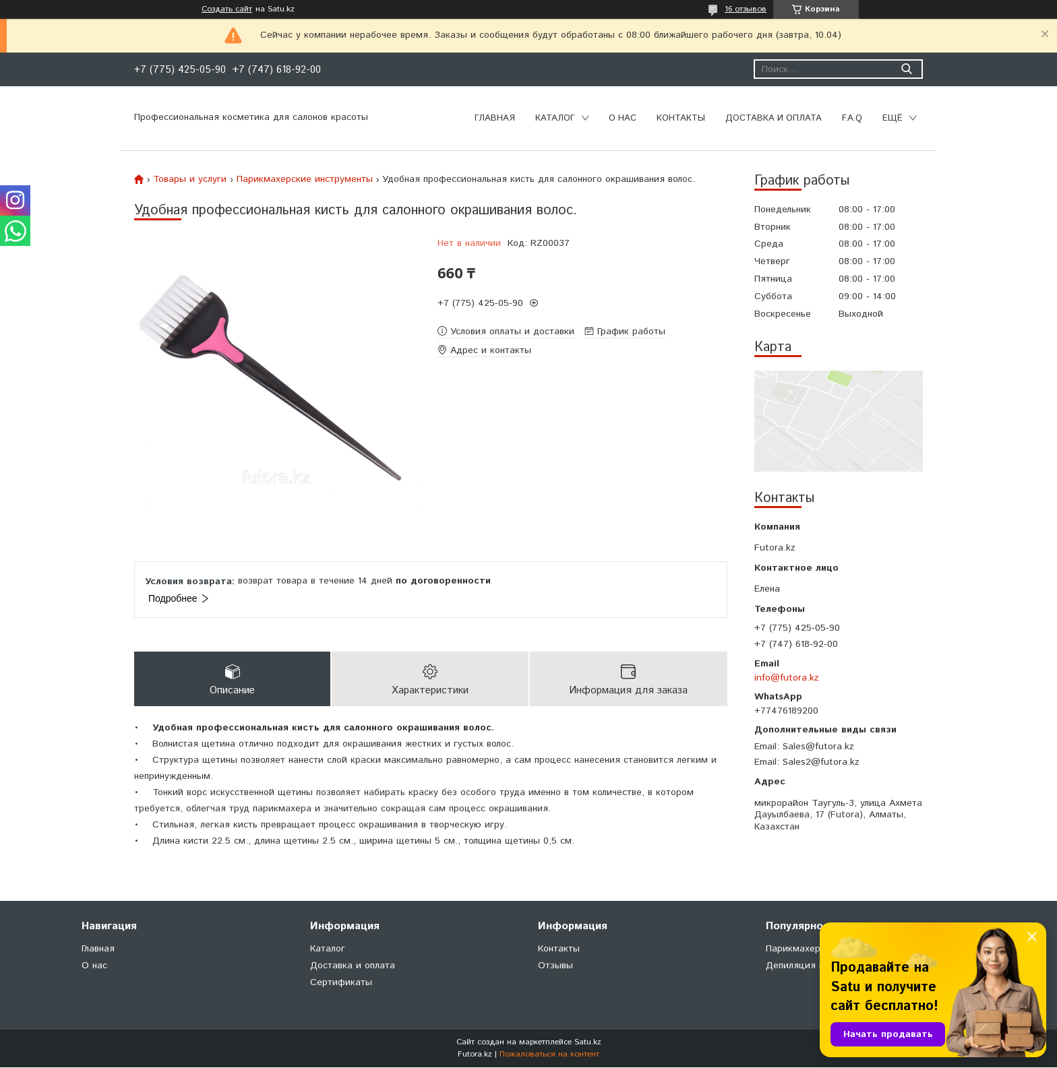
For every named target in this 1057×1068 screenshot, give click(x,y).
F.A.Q (852, 118)
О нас (622, 118)
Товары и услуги (190, 179)
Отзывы (555, 966)
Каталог (555, 118)
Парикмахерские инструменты (305, 179)
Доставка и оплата (773, 118)
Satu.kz (587, 1042)
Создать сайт (227, 9)
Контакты (681, 118)
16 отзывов (745, 9)
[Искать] (906, 69)
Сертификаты (341, 983)
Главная (495, 118)
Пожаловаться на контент (549, 1055)
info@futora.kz (786, 678)
